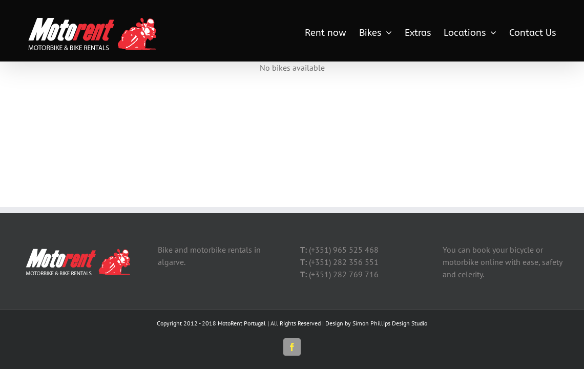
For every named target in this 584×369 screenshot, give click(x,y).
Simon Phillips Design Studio (389, 323)
